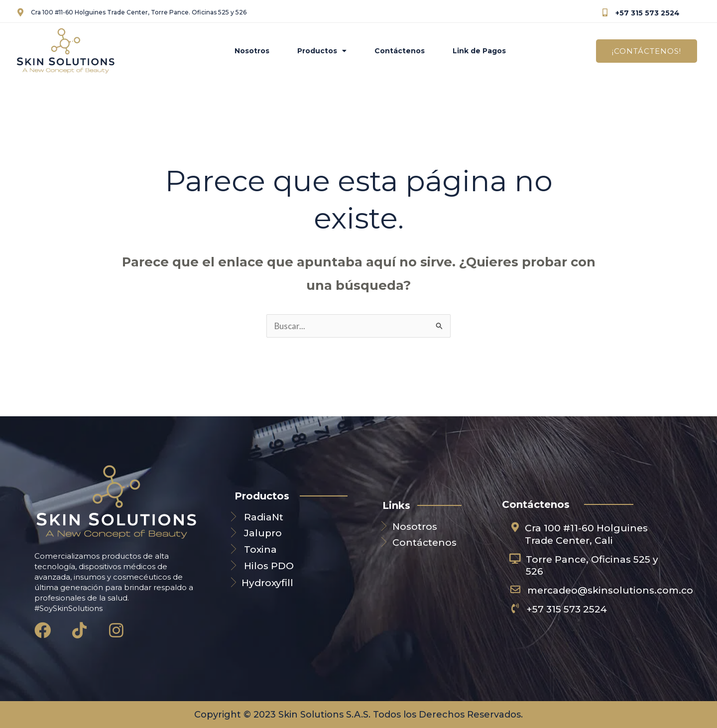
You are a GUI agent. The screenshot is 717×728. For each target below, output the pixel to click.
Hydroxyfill (267, 583)
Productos (322, 50)
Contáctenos (399, 50)
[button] (646, 51)
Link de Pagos (479, 50)
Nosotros (252, 50)
